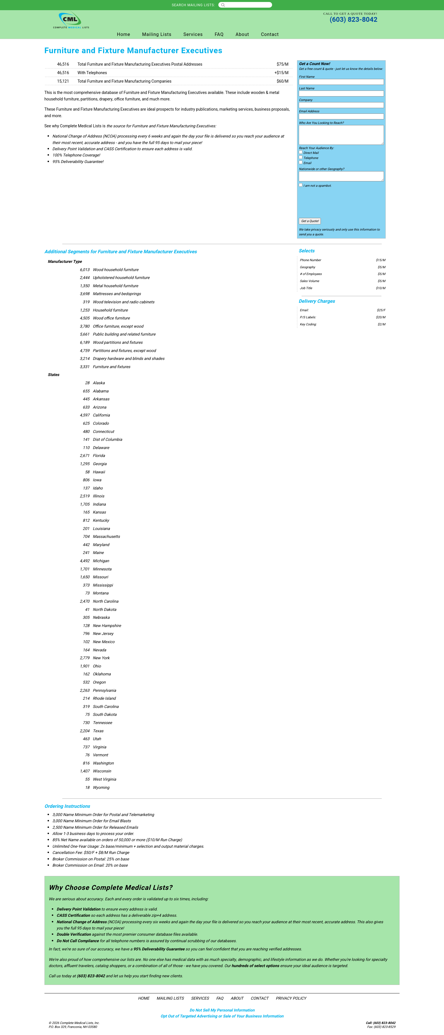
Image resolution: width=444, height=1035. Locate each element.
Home (123, 34)
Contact (270, 34)
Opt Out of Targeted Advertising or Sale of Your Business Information (222, 1016)
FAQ (219, 34)
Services (193, 34)
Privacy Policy (291, 998)
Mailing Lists (157, 34)
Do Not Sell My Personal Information (222, 1010)
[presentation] (342, 203)
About (242, 34)
